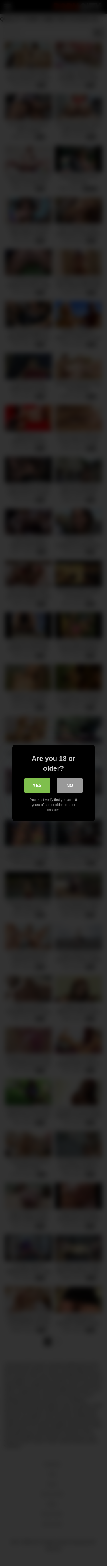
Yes (37, 785)
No (69, 785)
